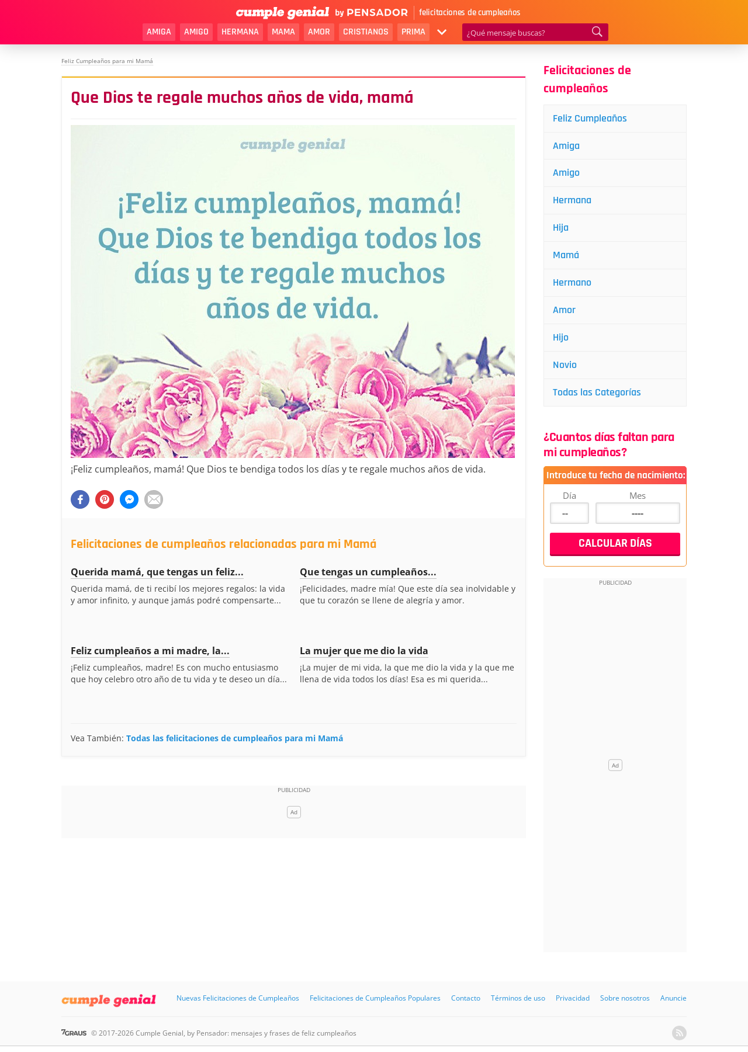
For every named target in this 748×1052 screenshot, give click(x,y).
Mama (283, 32)
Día (569, 495)
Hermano (572, 282)
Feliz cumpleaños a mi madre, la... (150, 650)
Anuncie (673, 998)
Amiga (159, 32)
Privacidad (573, 998)
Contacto (465, 998)
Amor (319, 32)
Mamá (566, 255)
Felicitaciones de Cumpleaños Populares (375, 998)
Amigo (196, 32)
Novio (565, 365)
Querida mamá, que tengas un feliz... (157, 571)
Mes (637, 495)
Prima (413, 32)
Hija (561, 227)
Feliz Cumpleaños (590, 118)
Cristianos (366, 32)
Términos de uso (518, 998)
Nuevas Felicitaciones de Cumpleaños (237, 998)
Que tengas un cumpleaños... (368, 571)
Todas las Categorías (597, 392)
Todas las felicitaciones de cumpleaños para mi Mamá (234, 738)
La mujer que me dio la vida (364, 650)
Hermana (240, 32)
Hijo (561, 337)
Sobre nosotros (625, 998)
